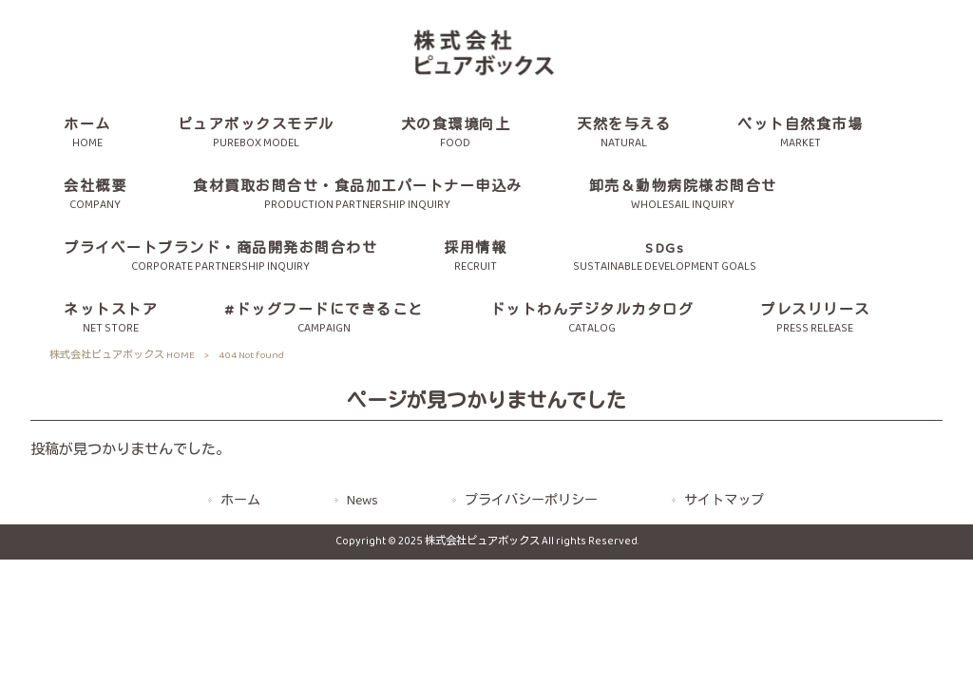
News (362, 501)
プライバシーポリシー (531, 501)
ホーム (240, 501)
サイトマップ (724, 501)
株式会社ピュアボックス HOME (122, 355)
